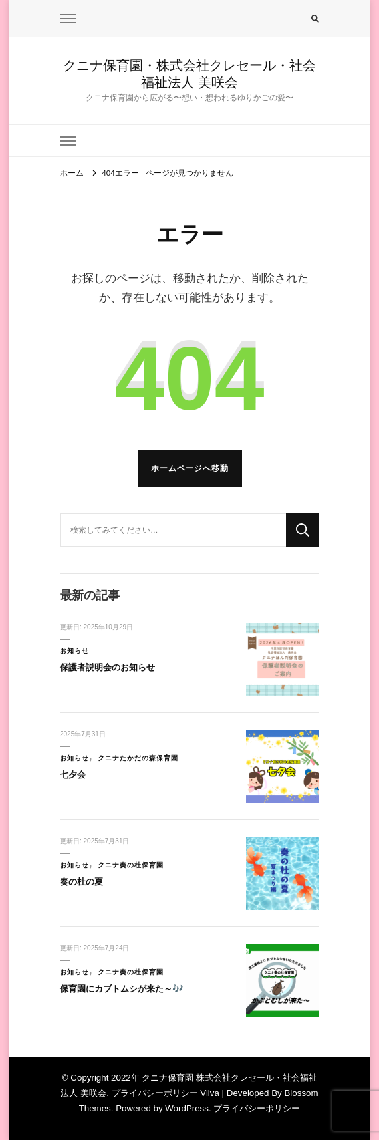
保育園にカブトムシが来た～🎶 (122, 989)
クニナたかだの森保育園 (138, 758)
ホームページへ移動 (190, 468)
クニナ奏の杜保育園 (131, 865)
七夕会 (73, 775)
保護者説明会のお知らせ (107, 667)
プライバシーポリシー (256, 1108)
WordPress (187, 1108)
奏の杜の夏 (81, 882)
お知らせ (74, 650)
